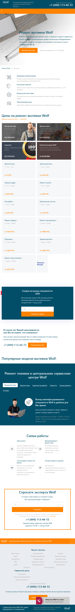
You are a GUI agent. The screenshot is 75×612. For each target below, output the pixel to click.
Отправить (37, 509)
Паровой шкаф (38, 559)
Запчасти (53, 386)
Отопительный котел (60, 562)
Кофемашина (60, 565)
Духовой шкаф (60, 559)
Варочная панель (60, 556)
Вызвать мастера (28, 50)
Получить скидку (37, 314)
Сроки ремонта (65, 386)
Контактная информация (22, 577)
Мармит (60, 553)
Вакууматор (15, 559)
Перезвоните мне (37, 345)
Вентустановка (49, 567)
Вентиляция (15, 553)
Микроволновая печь (38, 556)
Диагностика (25, 386)
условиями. (53, 516)
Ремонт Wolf (6, 68)
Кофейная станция (38, 562)
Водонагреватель (38, 565)
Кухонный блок (38, 553)
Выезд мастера (10, 385)
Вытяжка (27, 567)
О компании (22, 574)
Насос (15, 565)
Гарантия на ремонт (39, 386)
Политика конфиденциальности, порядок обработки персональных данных (47, 608)
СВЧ (15, 562)
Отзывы (6, 391)
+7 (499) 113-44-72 (26, 45)
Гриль (15, 556)
